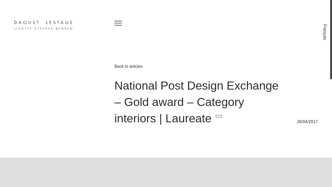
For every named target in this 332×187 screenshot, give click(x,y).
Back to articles (128, 66)
